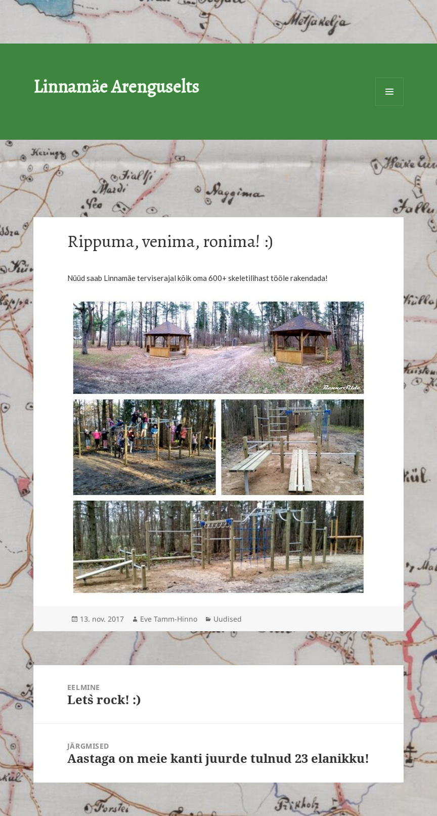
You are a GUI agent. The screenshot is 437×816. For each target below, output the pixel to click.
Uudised (227, 619)
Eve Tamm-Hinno (168, 619)
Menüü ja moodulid (389, 91)
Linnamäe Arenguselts (116, 86)
